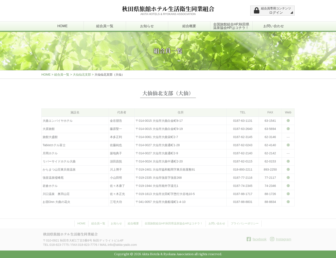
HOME (62, 26)
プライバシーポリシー (245, 223)
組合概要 (189, 26)
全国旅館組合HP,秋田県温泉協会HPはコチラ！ (231, 26)
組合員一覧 (104, 26)
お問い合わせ (273, 26)
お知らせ (147, 26)
